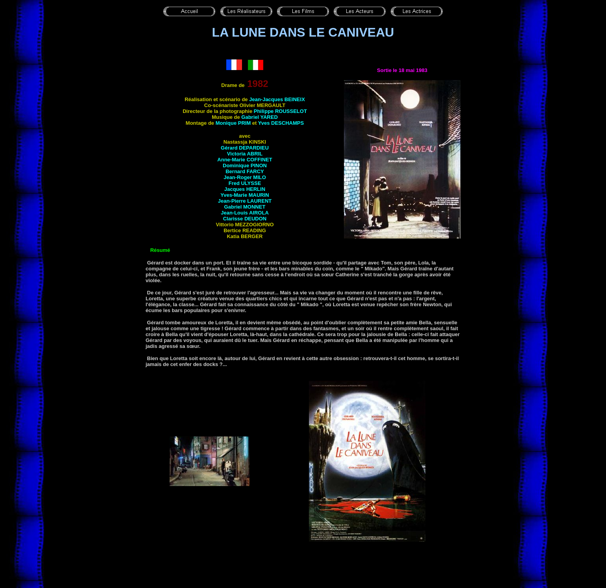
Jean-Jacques (276, 99)
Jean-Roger (245, 177)
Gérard (245, 148)
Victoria (244, 154)
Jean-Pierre (245, 201)
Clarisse (245, 219)
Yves (281, 123)
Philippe (280, 111)
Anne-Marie (244, 160)
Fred (245, 183)
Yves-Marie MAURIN (244, 195)
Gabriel (259, 117)
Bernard (244, 171)
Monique (233, 123)
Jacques (244, 189)
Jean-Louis (245, 213)
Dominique (245, 165)
